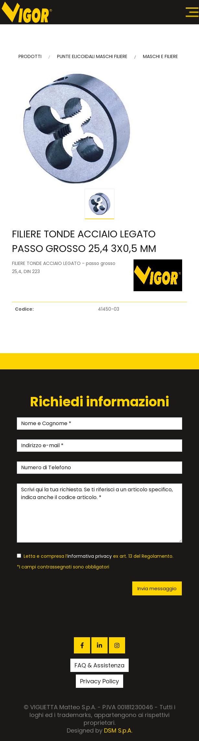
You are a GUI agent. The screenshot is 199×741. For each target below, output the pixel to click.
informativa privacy (89, 556)
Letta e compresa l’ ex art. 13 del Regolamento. (95, 556)
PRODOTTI (29, 56)
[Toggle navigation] (192, 12)
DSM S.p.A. (118, 730)
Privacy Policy (99, 681)
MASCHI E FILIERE (160, 56)
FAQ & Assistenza (99, 665)
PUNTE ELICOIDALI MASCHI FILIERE (92, 56)
